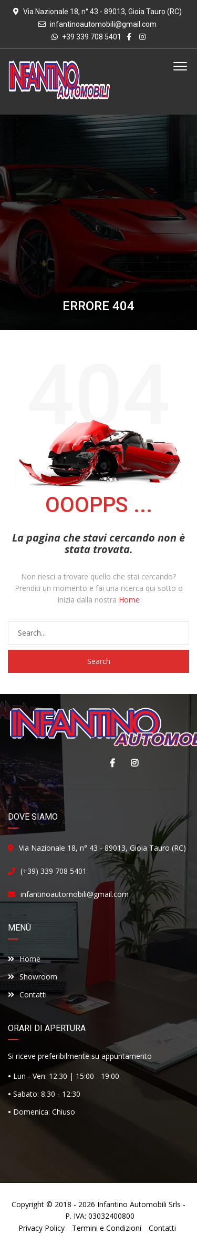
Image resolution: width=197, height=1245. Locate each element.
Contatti (27, 994)
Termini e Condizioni (106, 1228)
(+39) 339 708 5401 (53, 871)
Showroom (32, 977)
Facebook (110, 763)
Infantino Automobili (132, 1204)
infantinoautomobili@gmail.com (103, 24)
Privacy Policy (41, 1228)
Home (129, 600)
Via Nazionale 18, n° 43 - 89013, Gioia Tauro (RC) (102, 848)
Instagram (132, 763)
